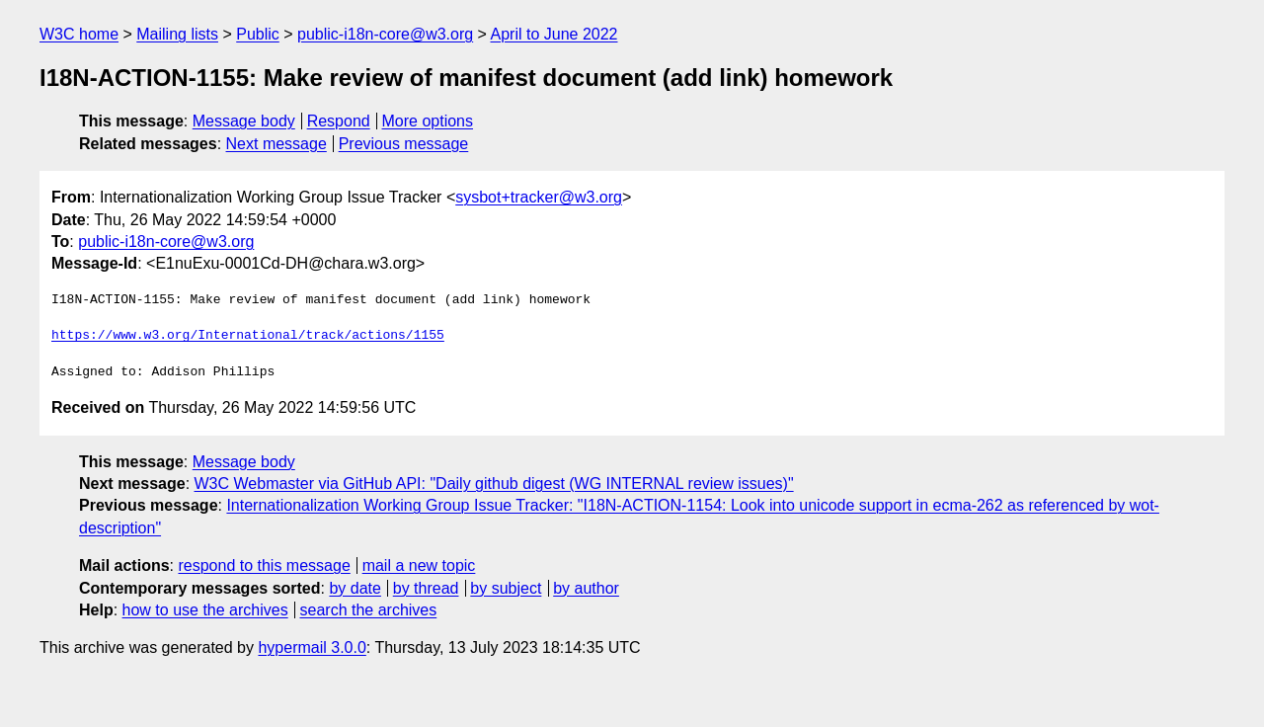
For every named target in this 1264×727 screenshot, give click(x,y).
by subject (505, 588)
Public (257, 34)
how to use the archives (205, 610)
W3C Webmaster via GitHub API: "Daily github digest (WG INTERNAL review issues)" (494, 483)
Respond (338, 121)
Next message (276, 143)
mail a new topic (419, 565)
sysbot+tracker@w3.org (538, 197)
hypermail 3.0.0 (311, 647)
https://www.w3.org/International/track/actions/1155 (247, 336)
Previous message (404, 143)
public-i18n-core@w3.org (385, 34)
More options (428, 121)
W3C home (79, 34)
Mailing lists (177, 34)
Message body (244, 121)
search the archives (368, 610)
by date (354, 588)
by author (586, 588)
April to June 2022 (554, 34)
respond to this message (264, 565)
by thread (426, 588)
